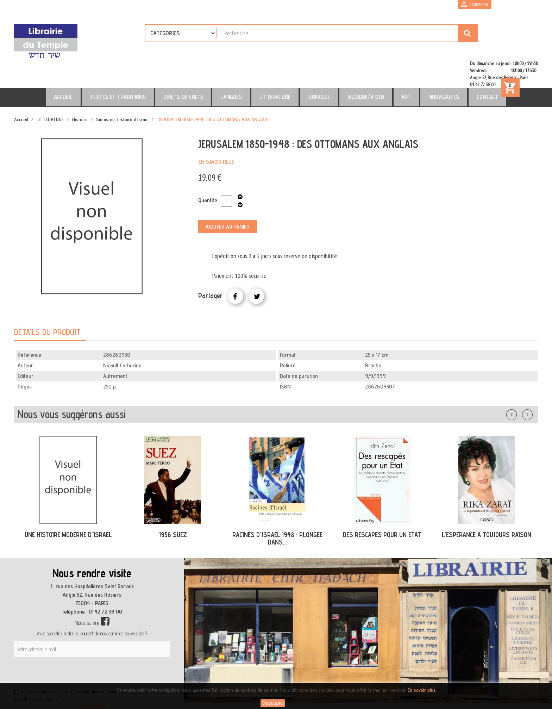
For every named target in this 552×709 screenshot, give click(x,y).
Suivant (532, 383)
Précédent (519, 383)
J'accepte (272, 703)
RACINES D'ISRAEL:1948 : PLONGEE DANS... (277, 508)
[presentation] (81, 644)
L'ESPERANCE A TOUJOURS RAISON (486, 504)
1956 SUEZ (173, 504)
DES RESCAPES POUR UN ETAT (382, 504)
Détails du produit (47, 302)
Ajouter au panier (228, 196)
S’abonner (92, 681)
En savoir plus (216, 131)
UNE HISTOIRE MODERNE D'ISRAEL (68, 504)
